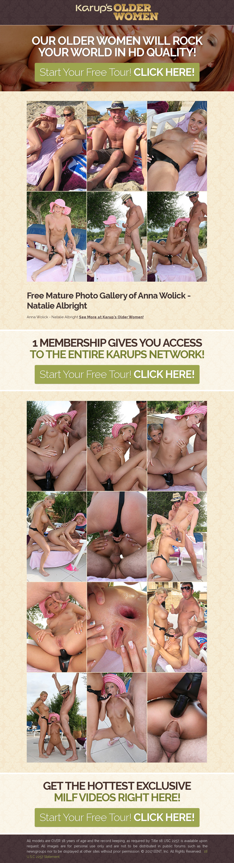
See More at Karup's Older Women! (111, 317)
